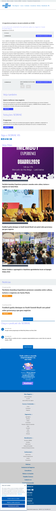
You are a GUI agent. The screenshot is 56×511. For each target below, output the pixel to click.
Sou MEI (28, 398)
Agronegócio (28, 416)
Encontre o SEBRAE (28, 440)
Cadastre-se (28, 479)
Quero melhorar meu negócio (28, 400)
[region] (13, 496)
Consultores (28, 470)
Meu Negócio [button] (28, 394)
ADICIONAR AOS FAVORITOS (44, 35)
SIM (22, 86)
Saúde (28, 430)
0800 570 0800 (28, 493)
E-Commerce (28, 422)
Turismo (28, 431)
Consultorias (33, 5)
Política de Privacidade (28, 446)
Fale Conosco (28, 444)
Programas (28, 410)
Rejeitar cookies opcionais (13, 502)
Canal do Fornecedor (28, 483)
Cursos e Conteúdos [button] (28, 404)
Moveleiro (28, 428)
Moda (28, 426)
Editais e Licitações (28, 473)
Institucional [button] (28, 452)
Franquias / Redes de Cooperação (28, 424)
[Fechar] (25, 485)
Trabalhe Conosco (28, 476)
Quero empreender (28, 396)
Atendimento (44, 5)
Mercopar (28, 433)
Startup (28, 420)
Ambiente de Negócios (28, 467)
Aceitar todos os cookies (13, 498)
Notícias (39, 5)
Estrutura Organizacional (28, 456)
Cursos (22, 5)
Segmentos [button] (28, 414)
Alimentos (28, 418)
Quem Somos (28, 454)
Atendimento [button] (28, 438)
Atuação (28, 458)
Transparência (28, 460)
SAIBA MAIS (6, 109)
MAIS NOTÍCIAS (28, 319)
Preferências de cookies (13, 506)
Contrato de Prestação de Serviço (28, 447)
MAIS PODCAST (28, 347)
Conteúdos (26, 5)
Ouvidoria (28, 442)
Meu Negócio (16, 5)
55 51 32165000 (28, 501)
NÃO (28, 86)
